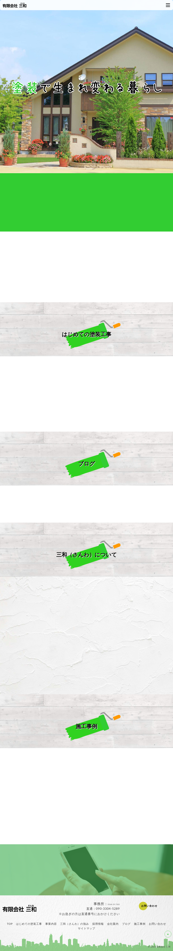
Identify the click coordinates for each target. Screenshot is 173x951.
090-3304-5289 (108, 908)
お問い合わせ (157, 923)
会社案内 (113, 923)
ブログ (126, 923)
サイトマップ (86, 928)
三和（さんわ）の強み (74, 923)
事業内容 (51, 923)
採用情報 (98, 923)
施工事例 (139, 923)
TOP (10, 923)
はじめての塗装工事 (29, 923)
